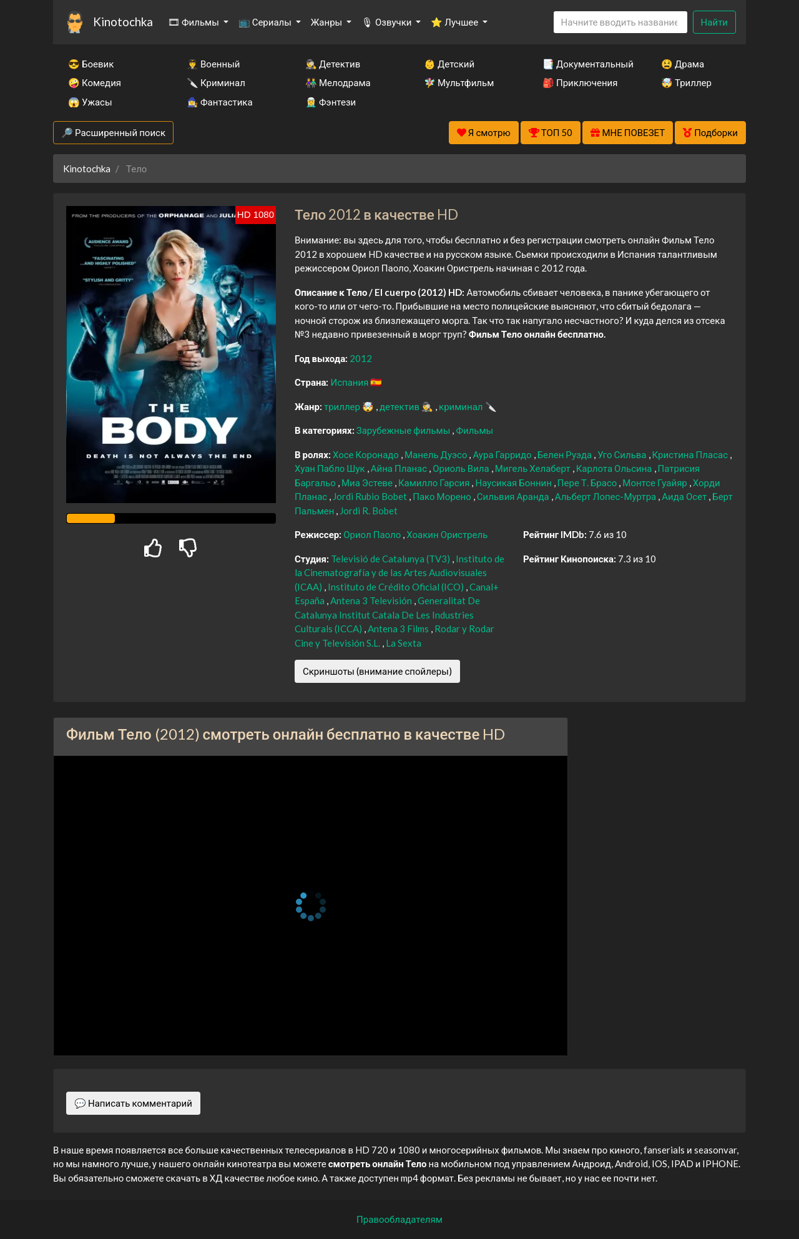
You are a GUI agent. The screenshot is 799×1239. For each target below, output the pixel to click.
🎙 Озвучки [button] (387, 21)
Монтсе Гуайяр (655, 482)
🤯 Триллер (686, 82)
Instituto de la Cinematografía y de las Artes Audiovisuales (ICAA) (399, 572)
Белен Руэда (565, 454)
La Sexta (403, 643)
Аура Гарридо (503, 454)
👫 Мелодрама (338, 82)
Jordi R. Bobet (369, 510)
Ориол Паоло (373, 534)
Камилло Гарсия (435, 482)
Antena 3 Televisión (372, 600)
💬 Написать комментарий (133, 1103)
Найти (714, 21)
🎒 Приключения (579, 82)
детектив (400, 406)
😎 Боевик (91, 63)
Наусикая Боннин (514, 482)
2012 (361, 358)
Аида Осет (685, 496)
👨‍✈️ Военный (213, 63)
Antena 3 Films (399, 628)
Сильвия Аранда (514, 496)
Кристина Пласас (691, 454)
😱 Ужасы (90, 101)
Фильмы (474, 430)
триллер (343, 406)
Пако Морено (443, 496)
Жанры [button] (328, 21)
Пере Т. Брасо (588, 482)
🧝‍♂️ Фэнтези (330, 101)
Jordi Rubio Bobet (371, 496)
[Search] (620, 22)
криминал (461, 406)
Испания (350, 382)
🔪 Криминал (216, 82)
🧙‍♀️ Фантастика (220, 101)
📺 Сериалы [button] (265, 21)
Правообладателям (399, 1219)
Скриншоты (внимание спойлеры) (377, 671)
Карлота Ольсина (615, 468)
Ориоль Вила (462, 468)
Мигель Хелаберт (533, 468)
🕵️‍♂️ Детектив (332, 63)
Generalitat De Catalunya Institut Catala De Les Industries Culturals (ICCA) (387, 614)
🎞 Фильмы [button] (194, 21)
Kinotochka (123, 21)
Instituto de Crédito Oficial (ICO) (397, 586)
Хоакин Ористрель (447, 534)
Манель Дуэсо (436, 454)
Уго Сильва (622, 454)
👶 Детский (449, 63)
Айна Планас (400, 468)
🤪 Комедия (94, 82)
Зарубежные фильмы (404, 430)
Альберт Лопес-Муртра (607, 496)
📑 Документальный (584, 63)
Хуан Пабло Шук (331, 468)
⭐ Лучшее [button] (455, 21)
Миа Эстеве (368, 482)
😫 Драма (682, 63)
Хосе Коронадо (367, 454)
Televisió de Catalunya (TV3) (391, 558)
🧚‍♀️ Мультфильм (459, 82)
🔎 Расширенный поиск (113, 132)
